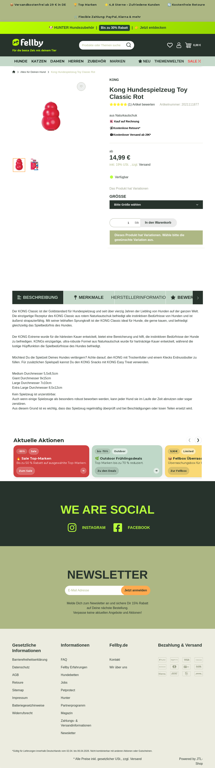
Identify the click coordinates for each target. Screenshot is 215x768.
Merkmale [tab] (88, 297)
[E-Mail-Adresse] (94, 590)
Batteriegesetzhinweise (28, 705)
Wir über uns (118, 667)
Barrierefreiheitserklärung (29, 659)
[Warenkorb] (193, 45)
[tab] (140, 297)
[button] (179, 45)
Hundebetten (70, 675)
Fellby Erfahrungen (74, 667)
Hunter (65, 697)
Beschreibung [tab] (37, 297)
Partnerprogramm (73, 705)
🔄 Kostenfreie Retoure (186, 4)
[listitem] (51, 461)
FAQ (64, 659)
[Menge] (121, 222)
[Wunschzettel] (170, 45)
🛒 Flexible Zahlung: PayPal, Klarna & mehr (107, 17)
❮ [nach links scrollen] (189, 440)
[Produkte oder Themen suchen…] (101, 45)
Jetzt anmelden (135, 590)
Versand (145, 164)
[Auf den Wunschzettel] (81, 86)
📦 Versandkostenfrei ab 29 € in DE (38, 4)
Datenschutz (21, 667)
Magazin (67, 713)
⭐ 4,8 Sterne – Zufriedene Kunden (132, 4)
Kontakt (115, 659)
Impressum (20, 697)
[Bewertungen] (132, 104)
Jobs (64, 682)
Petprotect (68, 690)
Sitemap (18, 690)
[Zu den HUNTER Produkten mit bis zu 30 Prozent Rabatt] (107, 28)
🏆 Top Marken (85, 4)
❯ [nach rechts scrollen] (198, 440)
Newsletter (68, 733)
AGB (15, 675)
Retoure (17, 682)
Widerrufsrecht (22, 713)
